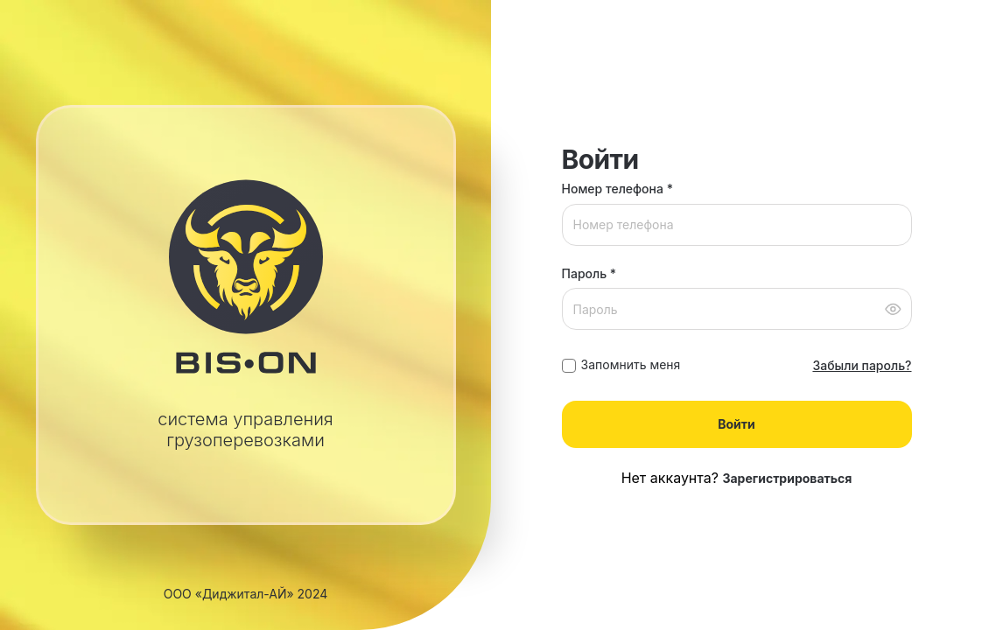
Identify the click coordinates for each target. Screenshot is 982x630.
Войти (736, 423)
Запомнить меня (631, 365)
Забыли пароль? (861, 365)
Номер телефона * (617, 189)
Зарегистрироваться (787, 478)
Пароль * (589, 274)
